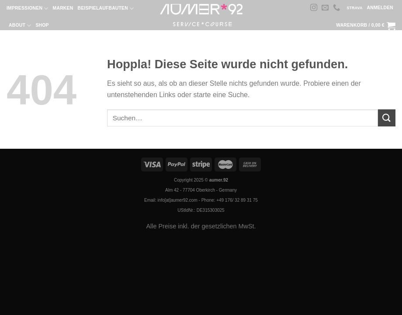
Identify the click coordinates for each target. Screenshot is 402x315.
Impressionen (28, 8)
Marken (63, 8)
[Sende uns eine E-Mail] (325, 8)
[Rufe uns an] (336, 8)
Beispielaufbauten (105, 8)
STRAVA (354, 8)
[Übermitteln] (386, 117)
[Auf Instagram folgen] (313, 8)
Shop (42, 25)
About (20, 25)
